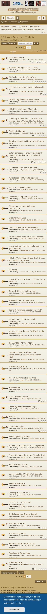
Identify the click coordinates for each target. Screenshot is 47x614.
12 (39, 62)
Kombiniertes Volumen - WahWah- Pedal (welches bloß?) (26, 332)
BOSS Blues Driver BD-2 (19, 396)
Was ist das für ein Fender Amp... (23, 377)
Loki (22, 398)
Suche (5, 21)
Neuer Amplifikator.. (17, 483)
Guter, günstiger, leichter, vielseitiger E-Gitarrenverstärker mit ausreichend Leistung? (26, 155)
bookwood (24, 302)
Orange (23, 457)
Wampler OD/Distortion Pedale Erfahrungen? (22, 320)
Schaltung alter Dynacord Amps (22, 406)
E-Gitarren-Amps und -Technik (17, 37)
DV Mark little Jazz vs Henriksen (22, 291)
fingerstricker (25, 345)
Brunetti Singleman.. (18, 533)
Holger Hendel (25, 368)
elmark (23, 466)
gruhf (22, 380)
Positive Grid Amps (17, 131)
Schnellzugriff (4, 18)
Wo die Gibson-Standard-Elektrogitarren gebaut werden (26, 247)
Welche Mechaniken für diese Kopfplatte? (27, 445)
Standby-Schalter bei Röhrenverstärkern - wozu (27, 142)
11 (37, 62)
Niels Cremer (25, 101)
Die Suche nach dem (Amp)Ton (22, 77)
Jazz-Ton (12, 416)
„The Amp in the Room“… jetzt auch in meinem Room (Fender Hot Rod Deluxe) (26, 119)
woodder (23, 59)
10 (45, 162)
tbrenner (23, 111)
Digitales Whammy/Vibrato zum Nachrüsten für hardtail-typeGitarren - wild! (25, 354)
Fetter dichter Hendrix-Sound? (22, 543)
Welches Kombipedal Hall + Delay (23, 67)
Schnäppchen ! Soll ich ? (19, 492)
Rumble (23, 210)
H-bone (23, 516)
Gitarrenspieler (20, 40)
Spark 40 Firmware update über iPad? (25, 310)
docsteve (23, 198)
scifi (22, 545)
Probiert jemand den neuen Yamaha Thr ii (27, 455)
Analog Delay (14, 387)
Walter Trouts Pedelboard (20, 187)
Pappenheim (24, 170)
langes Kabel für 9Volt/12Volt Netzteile (25, 474)
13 (42, 62)
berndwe (23, 70)
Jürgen (23, 189)
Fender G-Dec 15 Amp (18, 464)
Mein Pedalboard (16, 57)
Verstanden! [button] (14, 610)
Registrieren (24, 21)
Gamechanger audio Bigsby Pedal (23, 227)
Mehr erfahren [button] (17, 603)
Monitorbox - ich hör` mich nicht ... (24, 167)
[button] (30, 47)
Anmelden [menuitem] (40, 18)
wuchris (23, 495)
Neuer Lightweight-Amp (19, 436)
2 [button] (27, 47)
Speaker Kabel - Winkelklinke (21, 300)
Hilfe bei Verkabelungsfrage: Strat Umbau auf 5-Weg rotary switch (27, 259)
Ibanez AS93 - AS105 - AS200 (21, 343)
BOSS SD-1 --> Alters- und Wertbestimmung (20, 503)
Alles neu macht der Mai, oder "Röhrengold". (22, 207)
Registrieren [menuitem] (44, 18)
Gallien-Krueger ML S (18, 366)
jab (22, 409)
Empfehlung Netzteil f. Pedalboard (24, 99)
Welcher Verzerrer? (17, 523)
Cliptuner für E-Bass (17, 218)
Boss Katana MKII (16, 426)
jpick (11, 40)
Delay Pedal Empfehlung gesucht (23, 196)
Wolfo (22, 293)
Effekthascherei (15, 562)
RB (14, 40)
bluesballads (24, 133)
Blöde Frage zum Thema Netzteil (23, 514)
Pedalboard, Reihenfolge (19, 553)
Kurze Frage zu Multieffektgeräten (23, 178)
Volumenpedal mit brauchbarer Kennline (26, 236)
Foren (18, 18)
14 (45, 62)
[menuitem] (45, 32)
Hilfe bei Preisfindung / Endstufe (23, 109)
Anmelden (13, 21)
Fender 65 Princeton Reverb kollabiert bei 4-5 (27, 88)
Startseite (10, 18)
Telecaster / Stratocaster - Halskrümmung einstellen (27, 280)
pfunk (22, 555)
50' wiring (13, 269)
